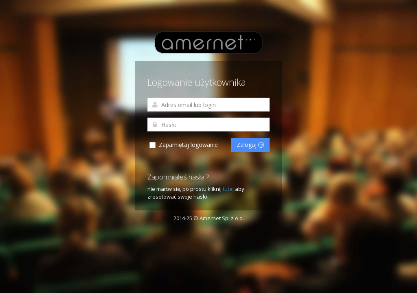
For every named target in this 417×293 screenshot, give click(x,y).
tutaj (229, 188)
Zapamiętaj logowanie (183, 145)
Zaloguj (250, 145)
